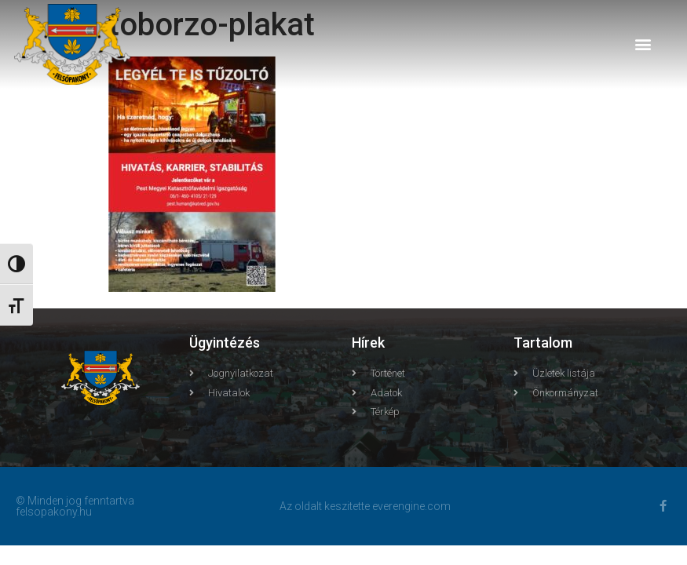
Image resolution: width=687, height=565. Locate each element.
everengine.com (411, 506)
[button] (643, 44)
